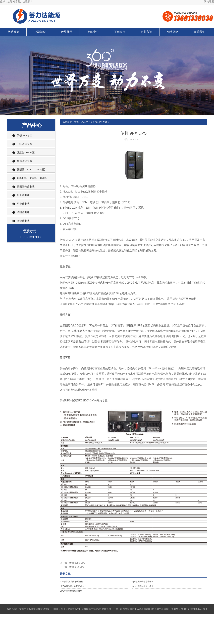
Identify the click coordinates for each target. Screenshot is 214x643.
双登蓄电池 (23, 203)
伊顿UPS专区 (24, 135)
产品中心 (85, 122)
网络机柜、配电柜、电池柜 (32, 178)
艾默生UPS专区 (26, 152)
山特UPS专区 (24, 143)
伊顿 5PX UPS (76, 566)
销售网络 (173, 31)
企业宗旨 (146, 31)
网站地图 (209, 1)
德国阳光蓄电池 (25, 186)
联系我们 (199, 31)
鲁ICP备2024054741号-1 (194, 609)
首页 (76, 122)
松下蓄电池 (23, 195)
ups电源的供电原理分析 (142, 581)
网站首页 (13, 31)
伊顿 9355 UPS (77, 562)
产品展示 (66, 31)
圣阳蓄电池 (23, 212)
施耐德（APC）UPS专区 (31, 169)
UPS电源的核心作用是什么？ (73, 586)
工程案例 (119, 31)
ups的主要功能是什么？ (142, 586)
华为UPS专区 (24, 161)
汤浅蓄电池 (23, 220)
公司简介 (40, 31)
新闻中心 (93, 31)
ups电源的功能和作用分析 (71, 581)
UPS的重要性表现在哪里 (71, 591)
